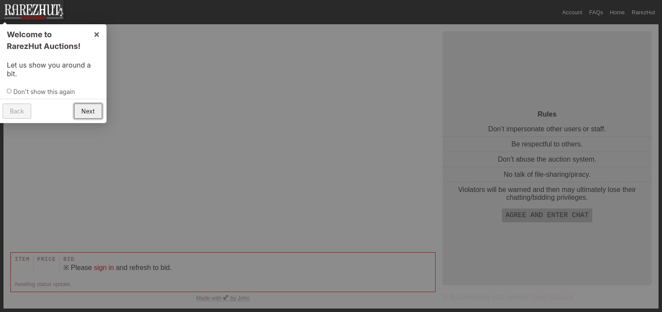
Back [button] (17, 110)
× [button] (96, 33)
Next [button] (87, 110)
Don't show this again (43, 91)
